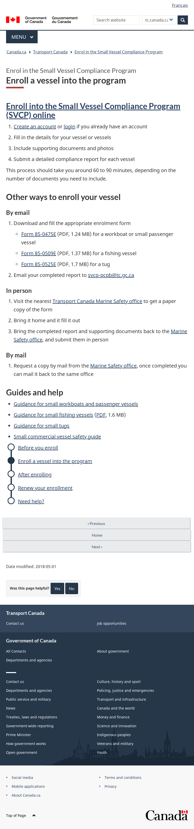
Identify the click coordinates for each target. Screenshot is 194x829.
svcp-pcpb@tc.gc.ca (111, 275)
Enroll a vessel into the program (55, 461)
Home (97, 535)
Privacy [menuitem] (110, 786)
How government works (26, 743)
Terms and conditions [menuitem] (123, 777)
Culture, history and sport (119, 681)
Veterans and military (115, 743)
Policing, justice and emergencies (125, 690)
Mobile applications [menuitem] (28, 786)
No (71, 588)
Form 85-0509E (38, 253)
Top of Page (21, 815)
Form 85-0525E (38, 264)
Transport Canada (50, 52)
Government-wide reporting (30, 725)
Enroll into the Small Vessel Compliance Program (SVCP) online (93, 110)
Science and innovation (116, 725)
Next (97, 546)
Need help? (31, 501)
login (69, 126)
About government (113, 651)
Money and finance (113, 717)
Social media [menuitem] (22, 777)
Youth (102, 752)
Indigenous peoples (114, 734)
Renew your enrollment (45, 487)
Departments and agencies (29, 660)
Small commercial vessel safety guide (57, 436)
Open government (21, 752)
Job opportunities (111, 623)
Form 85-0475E (38, 234)
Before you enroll (38, 447)
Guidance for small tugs (41, 425)
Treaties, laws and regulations (31, 717)
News (10, 708)
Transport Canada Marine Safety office (97, 301)
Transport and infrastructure (121, 699)
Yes (57, 588)
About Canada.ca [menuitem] (26, 795)
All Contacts (16, 651)
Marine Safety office (113, 365)
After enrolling (35, 474)
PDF (101, 414)
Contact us (15, 623)
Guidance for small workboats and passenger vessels (76, 403)
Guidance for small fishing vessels (53, 414)
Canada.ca (16, 52)
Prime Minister (18, 734)
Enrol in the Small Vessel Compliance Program (119, 52)
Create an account (35, 126)
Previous (96, 523)
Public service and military (28, 699)
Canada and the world (116, 708)
